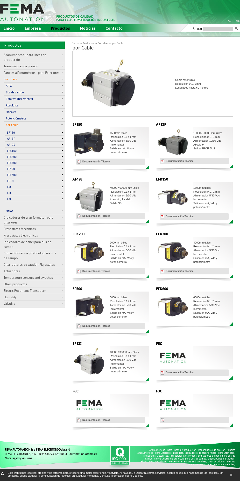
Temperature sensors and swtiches (28, 277)
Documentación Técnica (96, 161)
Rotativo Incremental (19, 99)
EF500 (11, 169)
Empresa (33, 28)
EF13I (10, 181)
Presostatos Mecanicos (20, 229)
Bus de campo (15, 92)
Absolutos (12, 105)
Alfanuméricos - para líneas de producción (172, 450)
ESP (229, 21)
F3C (9, 199)
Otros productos (15, 284)
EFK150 (12, 151)
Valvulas (9, 303)
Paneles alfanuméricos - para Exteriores (31, 72)
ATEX (9, 86)
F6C (9, 193)
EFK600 (12, 175)
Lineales (11, 112)
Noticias (88, 28)
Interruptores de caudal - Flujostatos (29, 264)
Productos (12, 45)
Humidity (10, 297)
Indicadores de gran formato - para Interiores (209, 452)
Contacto (114, 28)
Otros (9, 211)
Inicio (9, 28)
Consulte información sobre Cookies (120, 475)
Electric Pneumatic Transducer (25, 290)
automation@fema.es (83, 454)
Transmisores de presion (21, 66)
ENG (237, 21)
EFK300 (12, 163)
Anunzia (27, 458)
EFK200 (12, 157)
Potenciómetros (16, 118)
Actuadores (12, 271)
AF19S (11, 144)
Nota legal (11, 458)
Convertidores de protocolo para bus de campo (180, 458)
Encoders (103, 43)
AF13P (11, 138)
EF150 (11, 132)
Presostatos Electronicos (21, 235)
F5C (9, 187)
